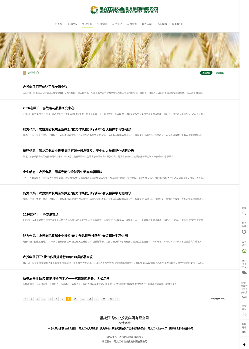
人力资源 (132, 24)
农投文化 (117, 24)
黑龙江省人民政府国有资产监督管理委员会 (122, 328)
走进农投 (72, 24)
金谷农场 (147, 24)
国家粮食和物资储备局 (181, 328)
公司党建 (102, 24)
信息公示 (162, 24)
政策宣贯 (220, 73)
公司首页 (57, 24)
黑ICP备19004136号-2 (131, 337)
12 (90, 299)
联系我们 (177, 24)
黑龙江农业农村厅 (157, 328)
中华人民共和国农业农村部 (62, 328)
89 (104, 299)
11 (82, 299)
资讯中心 (87, 24)
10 (75, 299)
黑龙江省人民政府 (88, 328)
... (44, 299)
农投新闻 (206, 73)
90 (111, 299)
